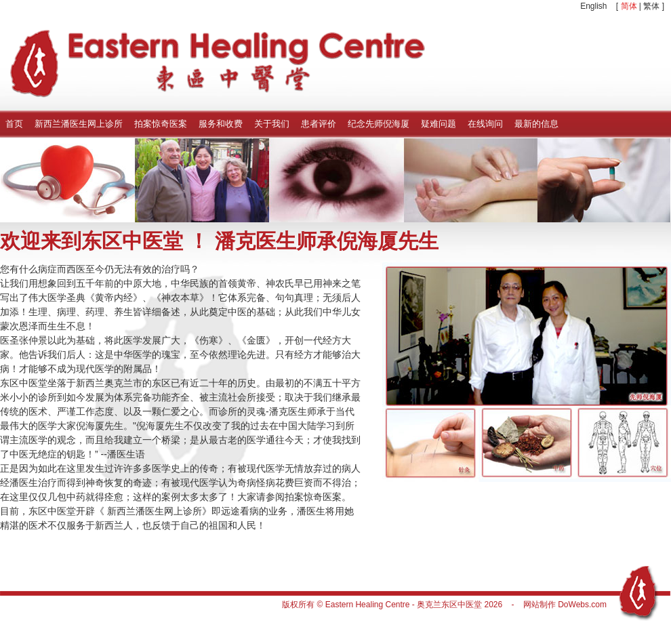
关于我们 (271, 124)
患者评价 (318, 124)
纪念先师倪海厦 (378, 124)
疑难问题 (438, 124)
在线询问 (485, 124)
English (593, 6)
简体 (629, 6)
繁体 (651, 6)
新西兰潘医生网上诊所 (79, 124)
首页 (14, 124)
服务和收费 (221, 124)
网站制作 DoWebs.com (565, 604)
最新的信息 (536, 124)
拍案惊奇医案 (160, 124)
